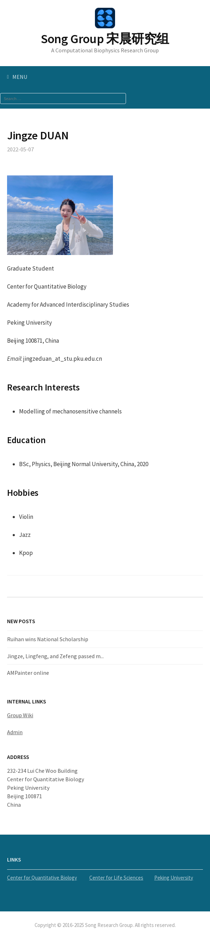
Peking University (173, 877)
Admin (15, 732)
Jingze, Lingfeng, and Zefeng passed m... (55, 656)
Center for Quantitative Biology (42, 877)
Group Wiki (20, 715)
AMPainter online (28, 672)
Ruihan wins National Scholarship (47, 639)
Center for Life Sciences (116, 877)
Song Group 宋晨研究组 (105, 39)
